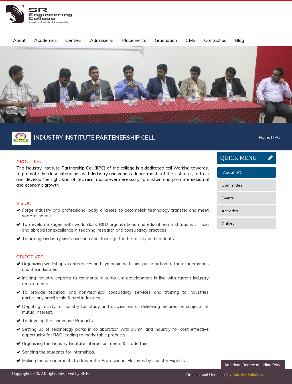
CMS (191, 40)
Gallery (228, 223)
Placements (134, 40)
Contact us (215, 40)
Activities (230, 210)
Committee (232, 185)
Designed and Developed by (224, 375)
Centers (73, 40)
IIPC (276, 137)
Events (228, 198)
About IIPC (233, 172)
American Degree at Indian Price (252, 365)
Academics (45, 40)
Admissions (101, 40)
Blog (239, 40)
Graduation (166, 40)
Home (264, 137)
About (19, 40)
